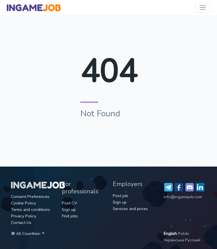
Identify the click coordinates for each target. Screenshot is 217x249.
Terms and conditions (30, 209)
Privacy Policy (23, 216)
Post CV (69, 203)
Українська (174, 240)
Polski (183, 233)
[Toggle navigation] (202, 7)
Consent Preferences (30, 196)
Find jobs (70, 216)
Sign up (69, 209)
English (171, 233)
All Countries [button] (26, 233)
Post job (120, 195)
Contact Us (21, 222)
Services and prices (130, 208)
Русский (192, 240)
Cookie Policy (23, 203)
